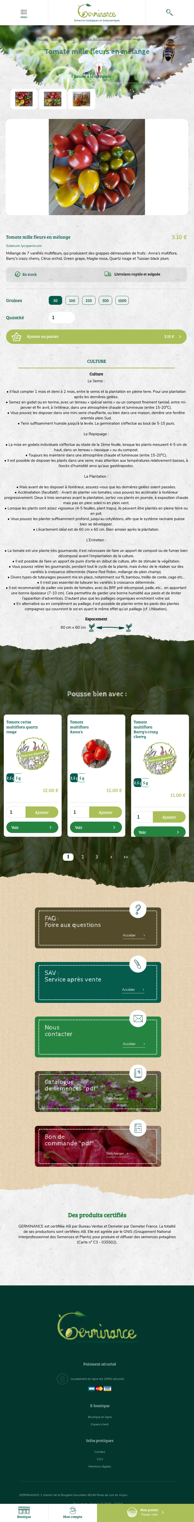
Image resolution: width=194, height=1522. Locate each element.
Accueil (43, 39)
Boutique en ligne (63, 39)
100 (72, 300)
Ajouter (42, 810)
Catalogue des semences (94, 39)
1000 (122, 300)
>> (126, 857)
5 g (18, 776)
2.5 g (11, 776)
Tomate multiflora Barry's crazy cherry (148, 725)
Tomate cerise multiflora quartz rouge (20, 725)
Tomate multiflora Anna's (84, 723)
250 (89, 300)
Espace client (100, 1424)
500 (105, 300)
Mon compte (72, 1513)
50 (55, 300)
